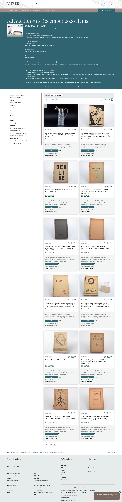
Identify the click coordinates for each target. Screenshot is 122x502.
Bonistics (12, 115)
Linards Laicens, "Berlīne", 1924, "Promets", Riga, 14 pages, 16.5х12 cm (60, 190)
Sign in (52, 150)
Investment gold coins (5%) (17, 95)
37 (53, 99)
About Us (63, 477)
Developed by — (67, 499)
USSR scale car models (15, 143)
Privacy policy (64, 479)
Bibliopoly (12, 125)
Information (36, 10)
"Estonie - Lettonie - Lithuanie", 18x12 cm (57, 360)
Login (100, 4)
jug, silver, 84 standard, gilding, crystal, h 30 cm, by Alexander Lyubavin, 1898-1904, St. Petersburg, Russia (60, 134)
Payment (63, 470)
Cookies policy (64, 482)
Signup (105, 4)
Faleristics (12, 118)
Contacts (63, 475)
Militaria (12, 120)
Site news (63, 465)
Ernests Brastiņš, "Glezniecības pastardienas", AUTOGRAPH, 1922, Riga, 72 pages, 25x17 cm (95, 247)
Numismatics (13, 113)
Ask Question (72, 129)
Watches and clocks (15, 138)
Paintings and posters (15, 97)
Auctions (13, 15)
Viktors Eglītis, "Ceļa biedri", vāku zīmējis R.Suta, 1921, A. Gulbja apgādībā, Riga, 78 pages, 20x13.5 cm (60, 418)
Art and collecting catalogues (17, 128)
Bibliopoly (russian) (14, 123)
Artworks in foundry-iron (16, 108)
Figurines (12, 100)
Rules (53, 10)
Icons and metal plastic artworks (18, 133)
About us (92, 459)
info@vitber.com (65, 497)
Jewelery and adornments (16, 135)
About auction (91, 467)
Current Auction (13, 10)
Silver (11, 110)
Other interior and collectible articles (19, 141)
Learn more (107, 497)
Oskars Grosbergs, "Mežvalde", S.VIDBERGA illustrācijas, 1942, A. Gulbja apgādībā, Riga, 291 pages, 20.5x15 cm (95, 361)
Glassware (12, 105)
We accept (46, 10)
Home (8, 15)
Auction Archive (26, 10)
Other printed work (15, 130)
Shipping (63, 472)
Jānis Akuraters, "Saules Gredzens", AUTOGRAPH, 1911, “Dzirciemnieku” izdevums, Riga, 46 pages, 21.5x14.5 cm (95, 191)
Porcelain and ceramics (15, 102)
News (89, 463)
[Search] (82, 3)
